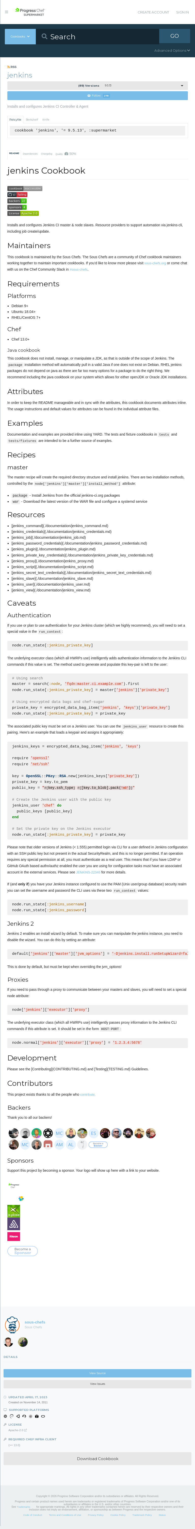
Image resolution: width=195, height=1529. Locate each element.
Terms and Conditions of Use (65, 1518)
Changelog (46, 154)
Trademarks (23, 1509)
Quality (66, 154)
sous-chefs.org (155, 263)
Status (162, 1518)
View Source (97, 1376)
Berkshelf (32, 119)
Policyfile (15, 119)
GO (174, 36)
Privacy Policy (96, 1518)
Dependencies (30, 154)
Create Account (153, 12)
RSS (12, 66)
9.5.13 (94, 85)
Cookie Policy (118, 1518)
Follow (98, 96)
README (14, 153)
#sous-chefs (79, 270)
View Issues (97, 1387)
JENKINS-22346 (88, 875)
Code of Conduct (32, 1518)
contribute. (88, 1097)
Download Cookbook (97, 1461)
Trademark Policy (142, 1518)
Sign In (182, 12)
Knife (45, 119)
